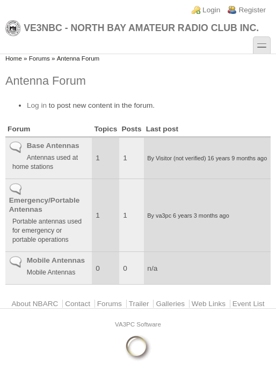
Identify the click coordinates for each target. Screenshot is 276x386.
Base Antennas (53, 146)
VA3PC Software (138, 324)
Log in (37, 105)
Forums (39, 58)
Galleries (170, 304)
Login (211, 10)
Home (13, 58)
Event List (249, 304)
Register (252, 10)
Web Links (209, 304)
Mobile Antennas (56, 260)
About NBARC (34, 304)
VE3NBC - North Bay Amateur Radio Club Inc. (132, 28)
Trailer (139, 304)
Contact (77, 304)
